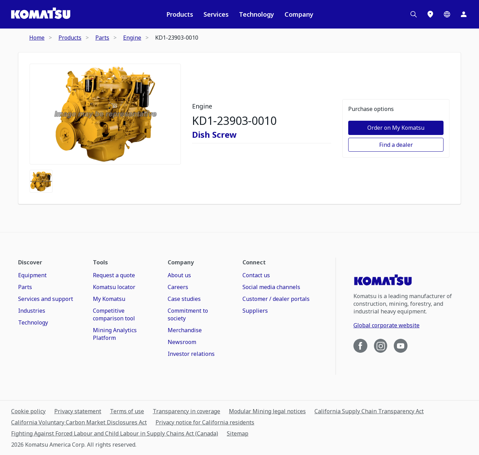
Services (216, 14)
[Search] (413, 14)
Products (179, 14)
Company (299, 14)
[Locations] (430, 14)
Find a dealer (396, 145)
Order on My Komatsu (395, 127)
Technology (256, 14)
